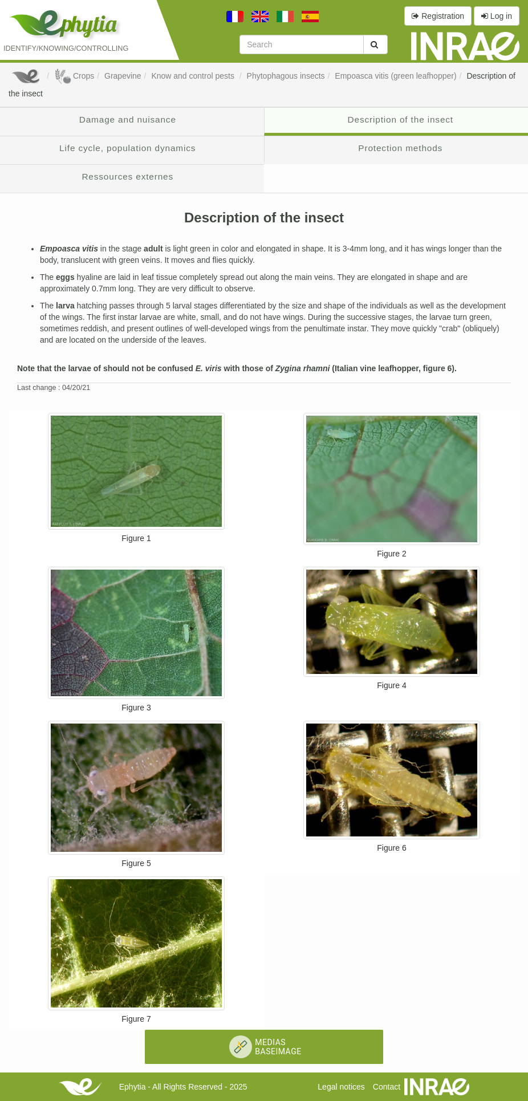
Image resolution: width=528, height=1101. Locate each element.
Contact (386, 1086)
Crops (74, 75)
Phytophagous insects (286, 75)
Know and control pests (193, 75)
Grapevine (122, 75)
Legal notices (341, 1086)
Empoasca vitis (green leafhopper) (395, 75)
